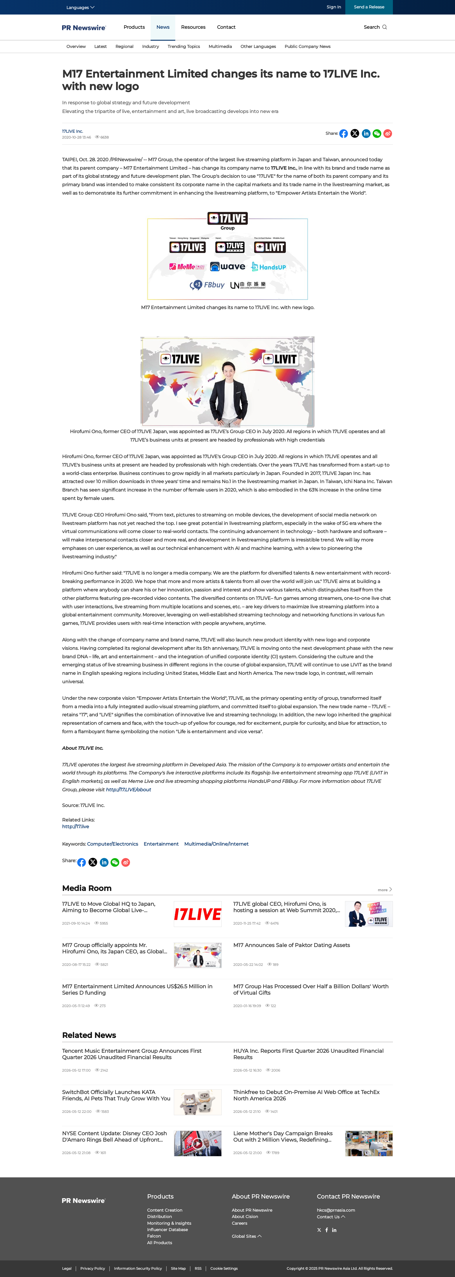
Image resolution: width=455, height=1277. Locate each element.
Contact (226, 27)
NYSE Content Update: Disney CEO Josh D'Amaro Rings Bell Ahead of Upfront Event (114, 1137)
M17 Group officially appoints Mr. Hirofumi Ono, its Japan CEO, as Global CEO (113, 948)
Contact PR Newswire (348, 1196)
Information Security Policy (138, 1268)
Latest (100, 46)
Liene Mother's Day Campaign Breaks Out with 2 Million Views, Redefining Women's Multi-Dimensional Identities (283, 1137)
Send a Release (369, 7)
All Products (159, 1242)
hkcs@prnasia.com (336, 1210)
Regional (124, 46)
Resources (193, 27)
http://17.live (75, 826)
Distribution (159, 1216)
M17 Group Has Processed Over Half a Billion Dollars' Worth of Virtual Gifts (311, 990)
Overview (76, 46)
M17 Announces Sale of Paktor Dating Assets (291, 945)
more (385, 889)
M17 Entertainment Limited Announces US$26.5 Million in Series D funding (137, 990)
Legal (66, 1268)
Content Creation (164, 1210)
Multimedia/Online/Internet (216, 844)
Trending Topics (184, 46)
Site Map (178, 1268)
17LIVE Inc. (72, 131)
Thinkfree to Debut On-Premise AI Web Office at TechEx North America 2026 (306, 1095)
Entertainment (161, 844)
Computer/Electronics (112, 844)
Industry (150, 46)
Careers (239, 1223)
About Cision (245, 1216)
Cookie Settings (224, 1268)
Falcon (154, 1236)
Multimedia (220, 46)
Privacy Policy (92, 1268)
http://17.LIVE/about (128, 789)
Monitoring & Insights (169, 1223)
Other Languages (258, 46)
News (162, 27)
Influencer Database (167, 1229)
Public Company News (308, 46)
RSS (198, 1268)
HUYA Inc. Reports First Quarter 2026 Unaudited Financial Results (308, 1054)
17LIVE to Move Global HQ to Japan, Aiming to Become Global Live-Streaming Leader (108, 907)
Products (134, 27)
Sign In (334, 7)
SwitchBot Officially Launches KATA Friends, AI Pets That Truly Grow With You (116, 1095)
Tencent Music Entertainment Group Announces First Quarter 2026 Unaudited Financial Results (131, 1054)
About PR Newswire (261, 1196)
